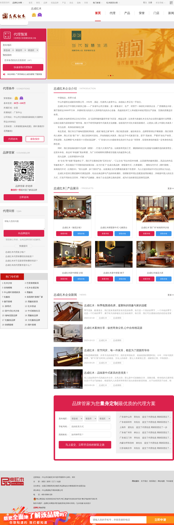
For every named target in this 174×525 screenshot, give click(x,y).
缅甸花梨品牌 (11, 315)
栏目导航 (160, 3)
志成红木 (103, 318)
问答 (86, 3)
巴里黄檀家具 (33, 283)
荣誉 (142, 13)
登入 (145, 2)
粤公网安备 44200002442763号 (47, 499)
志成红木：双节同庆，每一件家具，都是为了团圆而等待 (116, 350)
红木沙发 (8, 283)
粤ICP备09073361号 (89, 499)
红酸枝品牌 (10, 320)
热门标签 (98, 3)
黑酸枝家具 (33, 301)
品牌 (45, 3)
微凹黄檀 (8, 301)
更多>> (171, 188)
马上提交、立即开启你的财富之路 (85, 444)
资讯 (38, 3)
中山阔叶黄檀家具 (12, 292)
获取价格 (81, 234)
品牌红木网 (18, 3)
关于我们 (144, 481)
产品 (64, 3)
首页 (30, 3)
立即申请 (160, 519)
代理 (112, 13)
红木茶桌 (32, 306)
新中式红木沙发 (12, 311)
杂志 (71, 3)
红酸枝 (7, 297)
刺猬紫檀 (9, 325)
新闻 (171, 13)
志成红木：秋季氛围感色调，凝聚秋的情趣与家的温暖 (115, 305)
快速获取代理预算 (23, 67)
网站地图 (161, 481)
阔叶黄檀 (32, 325)
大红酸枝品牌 (34, 320)
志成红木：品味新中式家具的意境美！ (106, 372)
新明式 (8, 306)
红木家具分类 (113, 3)
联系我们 (152, 481)
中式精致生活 (34, 311)
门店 (156, 13)
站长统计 (87, 503)
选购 (79, 3)
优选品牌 (54, 3)
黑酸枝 (30, 292)
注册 (150, 2)
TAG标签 (169, 481)
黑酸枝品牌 (33, 315)
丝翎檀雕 (8, 287)
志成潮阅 (117, 318)
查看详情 (63, 234)
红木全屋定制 (33, 287)
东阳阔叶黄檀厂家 (35, 297)
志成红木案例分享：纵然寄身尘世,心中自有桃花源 (113, 327)
